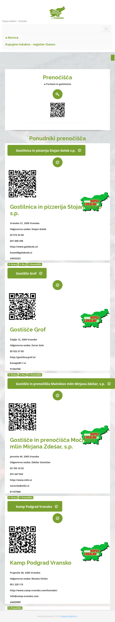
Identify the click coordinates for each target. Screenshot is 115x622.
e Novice (11, 37)
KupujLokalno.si (69, 616)
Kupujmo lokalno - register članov (30, 44)
